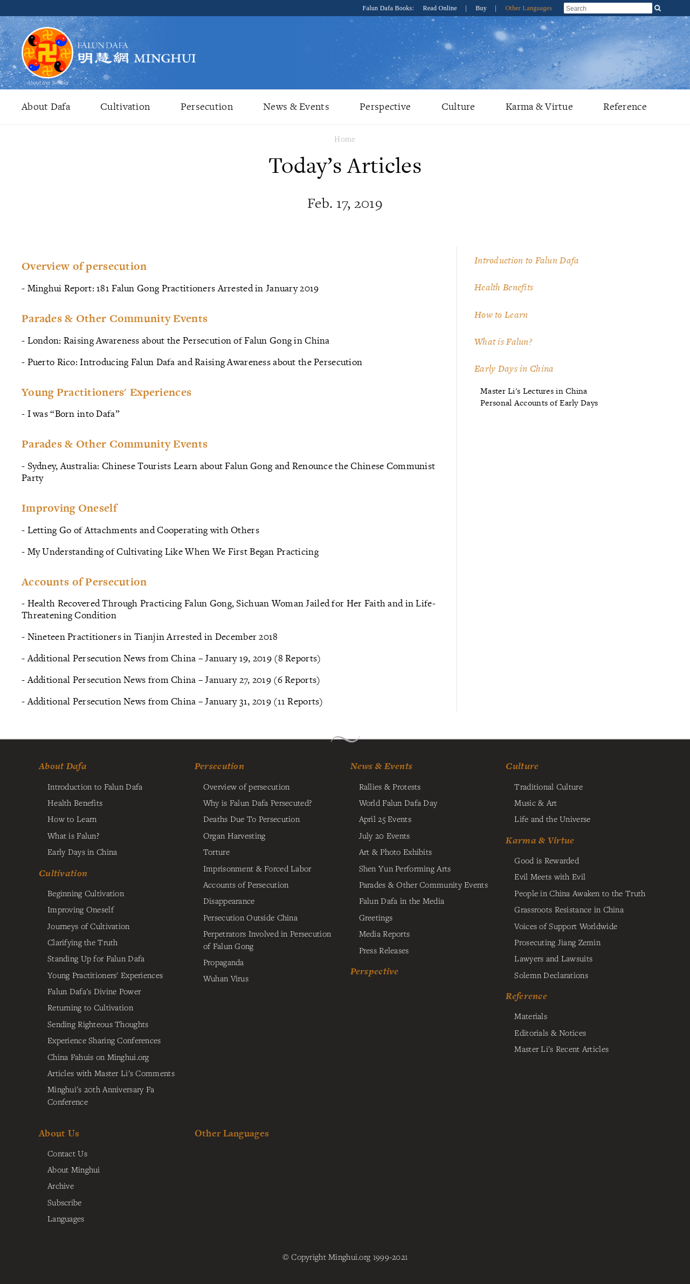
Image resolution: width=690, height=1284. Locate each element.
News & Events (296, 106)
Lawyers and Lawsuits (553, 958)
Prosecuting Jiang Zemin (557, 942)
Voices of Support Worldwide (565, 925)
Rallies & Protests (390, 786)
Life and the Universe (552, 818)
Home (344, 139)
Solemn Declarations (551, 974)
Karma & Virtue (539, 106)
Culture (458, 106)
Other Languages (528, 8)
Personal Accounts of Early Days (539, 402)
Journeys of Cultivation (88, 925)
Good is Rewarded (546, 860)
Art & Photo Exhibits (395, 851)
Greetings (376, 917)
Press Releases (384, 950)
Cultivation (125, 106)
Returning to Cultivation (90, 1007)
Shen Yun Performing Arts (405, 868)
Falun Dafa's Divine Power (94, 991)
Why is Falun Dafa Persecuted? (257, 802)
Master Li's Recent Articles (561, 1048)
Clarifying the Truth (82, 942)
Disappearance (229, 900)
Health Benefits (503, 287)
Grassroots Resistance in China (569, 909)
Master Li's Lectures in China (533, 390)
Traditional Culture (548, 786)
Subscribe (64, 1202)
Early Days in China (514, 368)
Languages (66, 1218)
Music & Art (535, 802)
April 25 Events (385, 818)
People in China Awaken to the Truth (579, 893)
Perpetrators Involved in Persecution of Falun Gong (267, 939)
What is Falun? (503, 341)
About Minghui (73, 1169)
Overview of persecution (246, 786)
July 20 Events (384, 835)
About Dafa (46, 106)
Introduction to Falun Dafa (526, 260)
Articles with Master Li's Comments (111, 1072)
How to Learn (501, 314)
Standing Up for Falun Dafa (96, 958)
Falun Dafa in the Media (402, 900)
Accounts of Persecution (246, 884)
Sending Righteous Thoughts (98, 1023)
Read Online (441, 8)
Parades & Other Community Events (423, 884)
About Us (59, 1133)
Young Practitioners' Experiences (105, 974)
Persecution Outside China (250, 917)
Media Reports (384, 933)
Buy (481, 8)
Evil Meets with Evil (549, 876)
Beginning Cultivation (85, 893)
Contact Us (67, 1153)
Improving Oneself (80, 909)
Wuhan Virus (226, 978)
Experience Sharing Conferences (104, 1040)
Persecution (207, 106)
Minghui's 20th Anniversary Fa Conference (100, 1095)
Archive (60, 1185)
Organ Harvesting (234, 835)
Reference (625, 106)
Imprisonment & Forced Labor (257, 868)
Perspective (385, 106)
